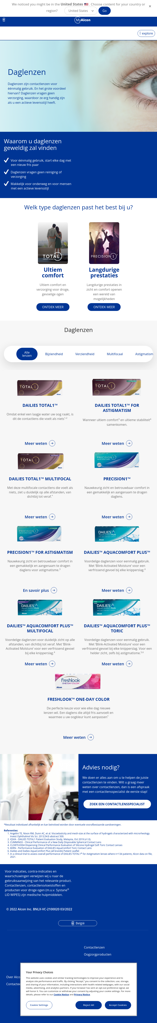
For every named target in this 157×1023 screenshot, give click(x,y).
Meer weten (36, 443)
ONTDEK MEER (53, 307)
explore (147, 33)
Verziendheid (84, 354)
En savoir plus (36, 590)
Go (105, 11)
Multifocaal (115, 354)
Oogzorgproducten (97, 954)
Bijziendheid (54, 354)
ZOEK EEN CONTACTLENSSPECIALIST (117, 804)
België (80, 923)
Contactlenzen (94, 947)
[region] (78, 989)
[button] (80, 11)
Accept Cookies (118, 1005)
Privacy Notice (82, 994)
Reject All (88, 1005)
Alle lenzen (27, 354)
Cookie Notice (61, 994)
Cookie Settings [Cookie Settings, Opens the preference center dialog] (39, 1005)
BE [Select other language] (4, 19)
